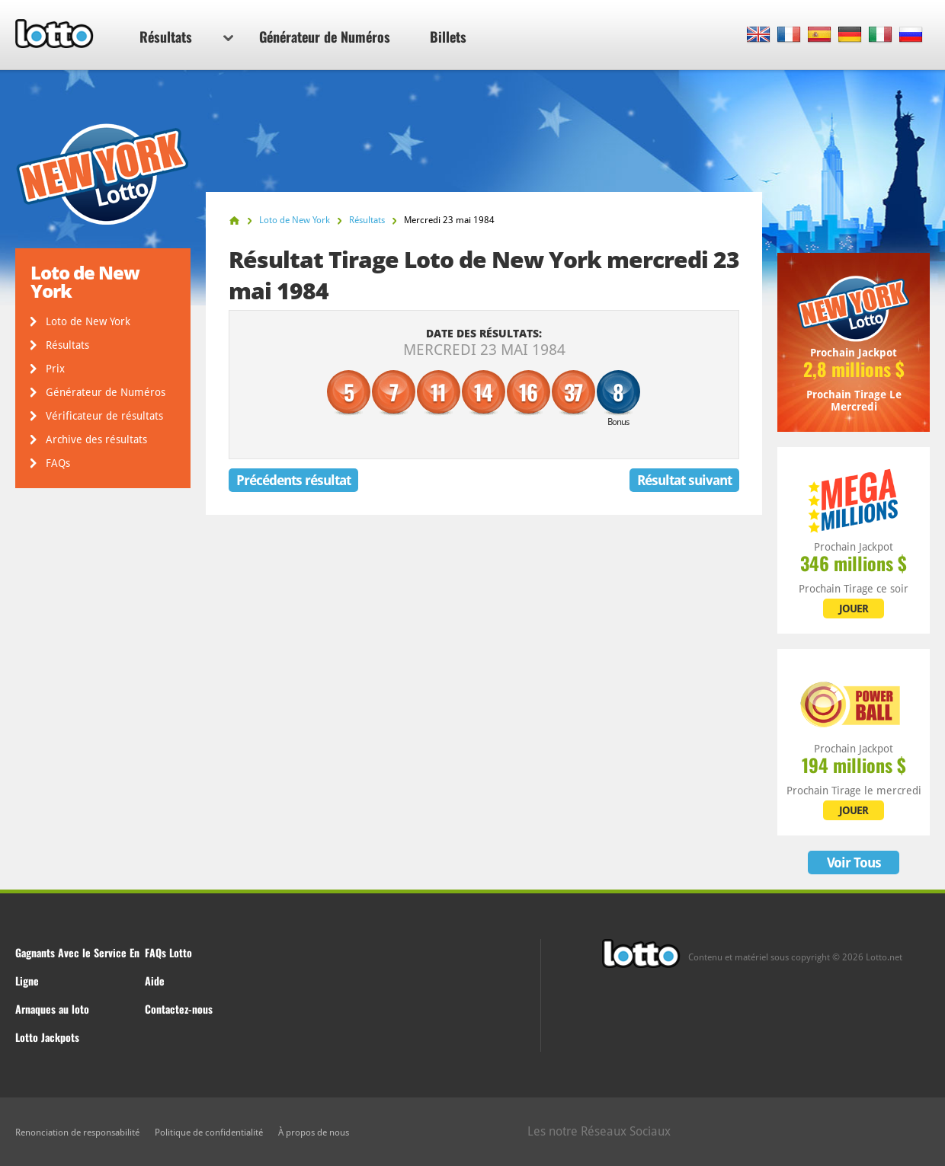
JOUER (853, 608)
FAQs (58, 463)
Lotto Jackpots (47, 1037)
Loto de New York (88, 321)
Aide (155, 981)
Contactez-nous (179, 1009)
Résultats (186, 36)
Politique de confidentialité (209, 1132)
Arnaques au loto (52, 1009)
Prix (55, 369)
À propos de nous (313, 1132)
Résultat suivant (684, 480)
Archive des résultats (96, 439)
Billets (448, 36)
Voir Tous (854, 863)
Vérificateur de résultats (104, 416)
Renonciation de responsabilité (77, 1132)
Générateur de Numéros (324, 36)
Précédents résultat (293, 480)
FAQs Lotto (168, 952)
